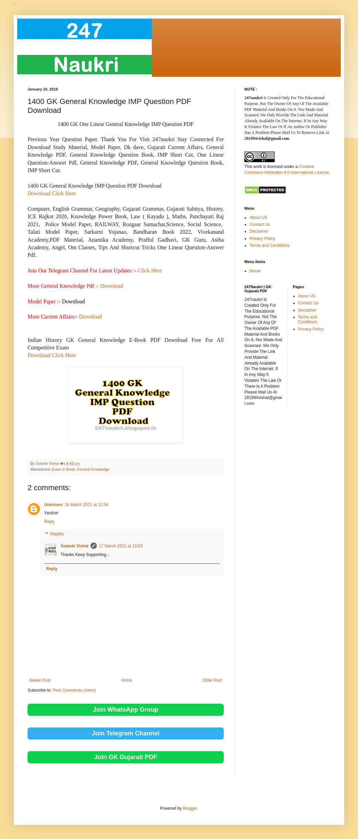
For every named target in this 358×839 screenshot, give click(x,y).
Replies (57, 534)
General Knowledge (93, 469)
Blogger (190, 808)
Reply (49, 521)
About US (258, 217)
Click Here (150, 270)
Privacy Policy (262, 238)
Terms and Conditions (269, 245)
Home (126, 680)
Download (111, 286)
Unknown (53, 504)
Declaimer (259, 231)
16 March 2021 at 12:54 (86, 504)
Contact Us (260, 224)
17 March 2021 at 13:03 (121, 546)
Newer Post (40, 680)
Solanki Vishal (74, 546)
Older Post (212, 680)
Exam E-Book (63, 469)
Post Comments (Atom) (74, 690)
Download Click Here (52, 193)
